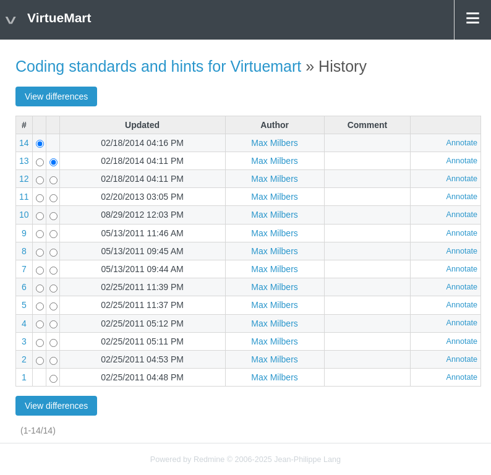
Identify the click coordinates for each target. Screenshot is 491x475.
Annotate (461, 143)
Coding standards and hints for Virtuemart (158, 66)
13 (24, 161)
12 (24, 179)
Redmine (209, 459)
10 (24, 215)
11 (24, 197)
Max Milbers (274, 143)
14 (24, 143)
